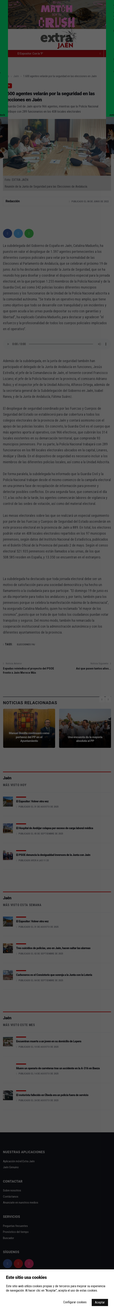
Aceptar (100, 1302)
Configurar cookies (75, 1302)
